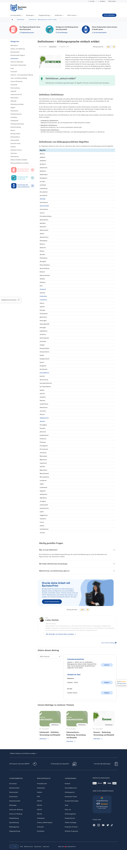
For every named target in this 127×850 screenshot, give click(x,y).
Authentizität (44, 206)
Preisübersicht (42, 783)
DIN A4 (39, 805)
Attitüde (43, 199)
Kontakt (102, 1)
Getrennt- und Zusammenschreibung (22, 75)
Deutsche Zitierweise (17, 62)
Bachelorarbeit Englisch (18, 55)
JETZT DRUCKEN (109, 15)
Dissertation (13, 796)
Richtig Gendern (15, 133)
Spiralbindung (14, 822)
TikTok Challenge (70, 822)
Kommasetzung (15, 88)
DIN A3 (39, 801)
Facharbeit (14, 71)
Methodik (13, 101)
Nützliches (58, 15)
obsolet (42, 421)
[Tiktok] (112, 825)
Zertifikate (40, 831)
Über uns (68, 809)
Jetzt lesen (43, 738)
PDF (38, 796)
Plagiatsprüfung (44, 15)
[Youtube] (103, 825)
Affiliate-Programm (71, 831)
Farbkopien (41, 818)
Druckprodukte (16, 15)
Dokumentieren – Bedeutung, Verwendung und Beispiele (76, 735)
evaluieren (43, 299)
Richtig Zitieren (15, 137)
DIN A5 (39, 809)
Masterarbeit (14, 97)
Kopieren (106, 665)
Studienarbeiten (16, 778)
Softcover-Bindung (15, 814)
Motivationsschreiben (17, 104)
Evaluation (43, 296)
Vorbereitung (14, 156)
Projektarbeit (14, 120)
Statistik (13, 146)
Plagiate (13, 107)
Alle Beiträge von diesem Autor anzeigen (60, 634)
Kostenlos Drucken (71, 827)
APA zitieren (14, 45)
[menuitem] (13, 846)
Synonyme (14, 153)
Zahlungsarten (70, 792)
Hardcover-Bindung (16, 809)
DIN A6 (39, 814)
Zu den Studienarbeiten (51, 601)
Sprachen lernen (15, 143)
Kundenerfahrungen (71, 801)
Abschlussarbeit (14, 801)
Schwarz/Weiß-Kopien (44, 822)
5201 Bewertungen (102, 806)
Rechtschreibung (16, 127)
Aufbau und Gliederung (18, 49)
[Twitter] (107, 825)
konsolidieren (44, 372)
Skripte (39, 792)
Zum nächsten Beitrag (108, 643)
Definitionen (14, 58)
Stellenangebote (70, 814)
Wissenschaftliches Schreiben (20, 163)
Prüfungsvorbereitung (17, 124)
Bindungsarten (14, 827)
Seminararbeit (15, 140)
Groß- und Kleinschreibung (19, 78)
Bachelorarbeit (15, 52)
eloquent (43, 289)
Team (66, 805)
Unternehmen (70, 778)
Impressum (46, 846)
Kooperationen (70, 818)
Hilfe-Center (112, 1)
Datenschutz (37, 846)
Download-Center (71, 796)
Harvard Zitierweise (16, 81)
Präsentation (14, 111)
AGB (21, 846)
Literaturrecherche (16, 94)
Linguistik (13, 91)
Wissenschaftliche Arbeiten (19, 160)
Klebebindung (14, 818)
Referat (13, 130)
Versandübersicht (71, 788)
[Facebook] (94, 825)
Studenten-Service (16, 150)
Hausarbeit (14, 84)
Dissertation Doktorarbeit (18, 65)
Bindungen (29, 15)
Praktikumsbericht (16, 114)
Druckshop (13, 783)
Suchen (92, 1)
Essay (12, 68)
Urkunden (40, 827)
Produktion (14, 117)
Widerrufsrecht (28, 846)
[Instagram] (98, 825)
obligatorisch (44, 418)
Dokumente (41, 788)
